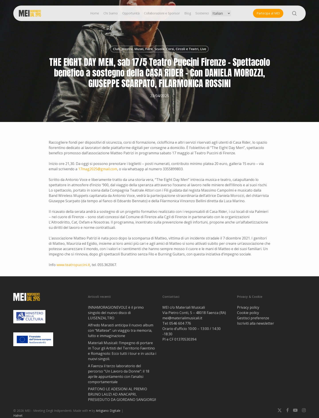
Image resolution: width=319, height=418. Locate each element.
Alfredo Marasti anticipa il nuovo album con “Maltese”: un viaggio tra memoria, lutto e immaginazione (120, 330)
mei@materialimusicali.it (182, 318)
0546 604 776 (180, 323)
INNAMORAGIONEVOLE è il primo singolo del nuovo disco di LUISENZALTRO (116, 312)
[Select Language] (221, 13)
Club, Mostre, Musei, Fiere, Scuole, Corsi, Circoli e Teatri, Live (159, 49)
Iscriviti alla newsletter (255, 323)
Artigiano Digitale (108, 410)
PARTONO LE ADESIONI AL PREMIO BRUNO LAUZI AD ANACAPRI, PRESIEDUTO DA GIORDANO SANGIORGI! (122, 394)
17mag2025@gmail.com (97, 169)
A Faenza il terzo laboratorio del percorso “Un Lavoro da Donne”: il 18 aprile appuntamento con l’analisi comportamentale (118, 373)
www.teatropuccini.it (73, 264)
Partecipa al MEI (268, 13)
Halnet (18, 415)
